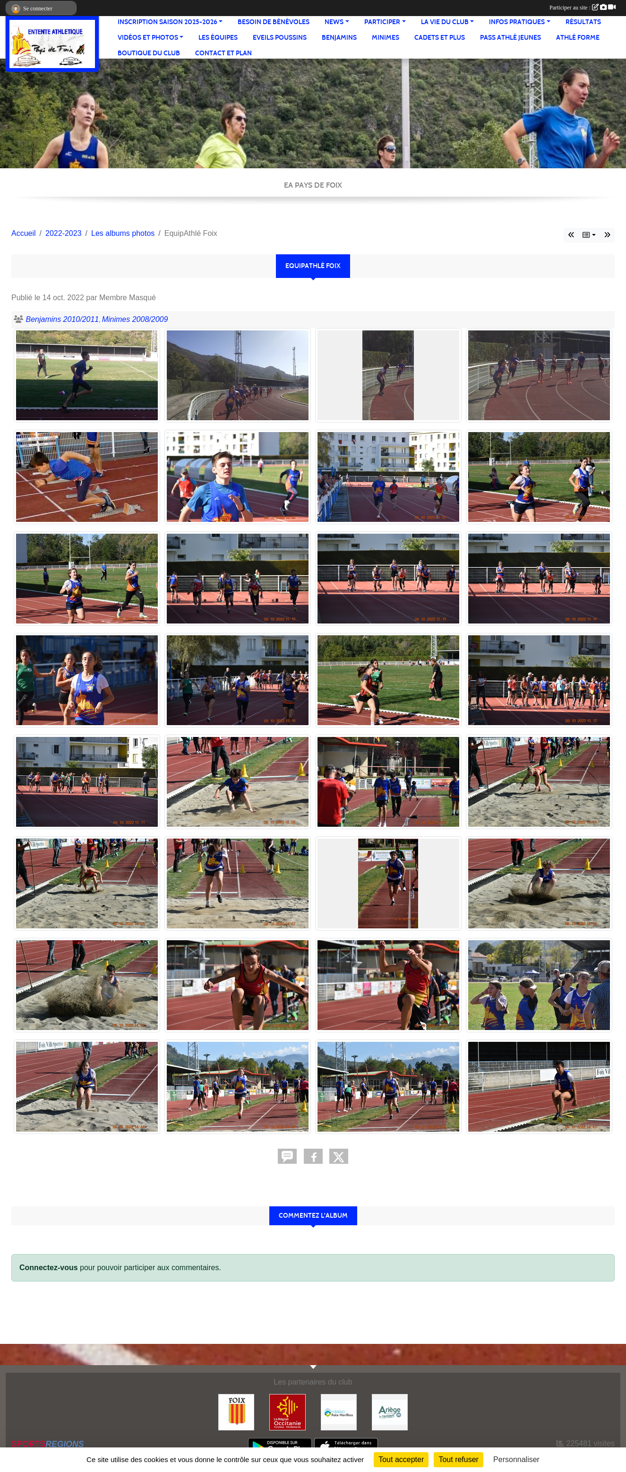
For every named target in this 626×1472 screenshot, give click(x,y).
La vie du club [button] (445, 22)
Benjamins (339, 38)
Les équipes (218, 38)
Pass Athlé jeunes (510, 38)
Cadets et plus (439, 38)
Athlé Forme (578, 38)
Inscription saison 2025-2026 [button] (167, 22)
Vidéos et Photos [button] (148, 38)
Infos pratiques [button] (517, 22)
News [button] (334, 22)
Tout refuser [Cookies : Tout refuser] (458, 1459)
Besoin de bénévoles (273, 22)
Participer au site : (582, 7)
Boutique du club (149, 53)
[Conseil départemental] (390, 1412)
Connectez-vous (48, 1268)
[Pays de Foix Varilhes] (339, 1412)
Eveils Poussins (280, 38)
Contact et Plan (223, 53)
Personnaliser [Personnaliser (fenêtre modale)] (516, 1459)
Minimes (385, 38)
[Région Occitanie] (287, 1412)
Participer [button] (382, 22)
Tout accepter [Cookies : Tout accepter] (401, 1459)
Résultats (583, 22)
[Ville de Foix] (236, 1412)
